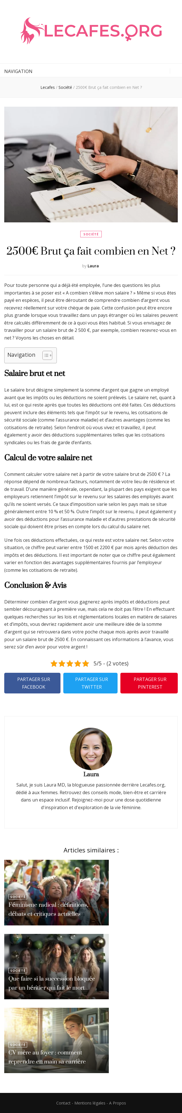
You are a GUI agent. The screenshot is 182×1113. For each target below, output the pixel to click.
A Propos (117, 1103)
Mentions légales (89, 1103)
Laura (93, 265)
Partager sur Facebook (33, 683)
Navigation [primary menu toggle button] (18, 71)
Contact (63, 1103)
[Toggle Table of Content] (44, 355)
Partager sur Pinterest (150, 683)
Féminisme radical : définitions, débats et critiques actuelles (48, 909)
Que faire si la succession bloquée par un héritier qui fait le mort (51, 983)
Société (91, 234)
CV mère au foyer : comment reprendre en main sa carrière (47, 1057)
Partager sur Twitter (91, 683)
